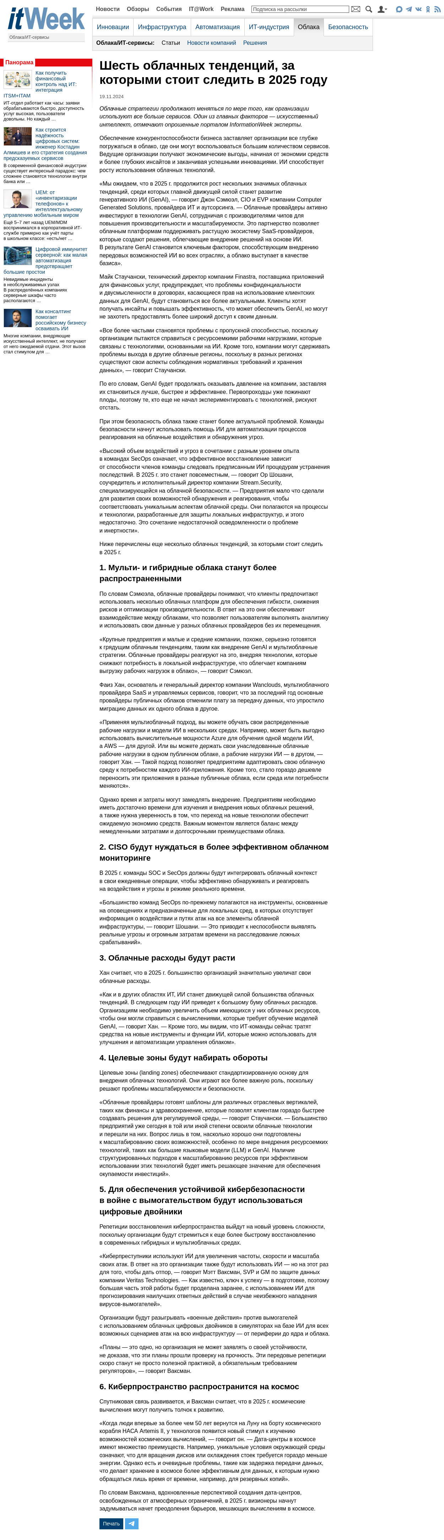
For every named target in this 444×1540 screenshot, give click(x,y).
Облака (309, 27)
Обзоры (138, 9)
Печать (111, 1523)
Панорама (19, 62)
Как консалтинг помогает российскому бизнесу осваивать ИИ (61, 320)
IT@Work (201, 9)
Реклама (232, 9)
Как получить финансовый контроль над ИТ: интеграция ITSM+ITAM (40, 84)
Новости (108, 9)
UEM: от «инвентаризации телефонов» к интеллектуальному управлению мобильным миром (43, 203)
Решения (255, 43)
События (169, 9)
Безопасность (348, 27)
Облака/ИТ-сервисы (29, 37)
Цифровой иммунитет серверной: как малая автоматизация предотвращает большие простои (45, 260)
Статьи (171, 43)
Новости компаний (211, 43)
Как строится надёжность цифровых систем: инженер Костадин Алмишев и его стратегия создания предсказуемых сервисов (45, 144)
